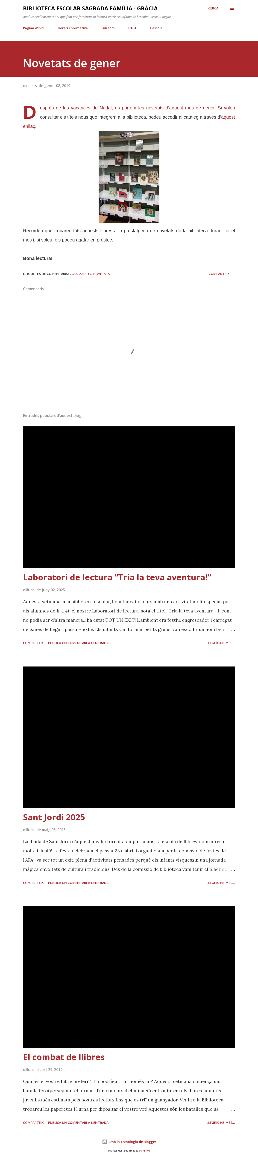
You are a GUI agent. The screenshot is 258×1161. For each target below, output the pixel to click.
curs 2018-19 (80, 273)
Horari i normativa (73, 28)
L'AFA (132, 28)
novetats (101, 273)
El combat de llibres (64, 1057)
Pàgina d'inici (33, 28)
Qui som (108, 28)
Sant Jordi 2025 (54, 817)
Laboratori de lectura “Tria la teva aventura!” (117, 577)
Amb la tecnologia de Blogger (129, 1142)
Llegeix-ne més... (221, 643)
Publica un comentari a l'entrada (78, 643)
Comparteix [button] (219, 273)
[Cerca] (213, 8)
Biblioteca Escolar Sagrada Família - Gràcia (90, 8)
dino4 (146, 1150)
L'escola (156, 28)
